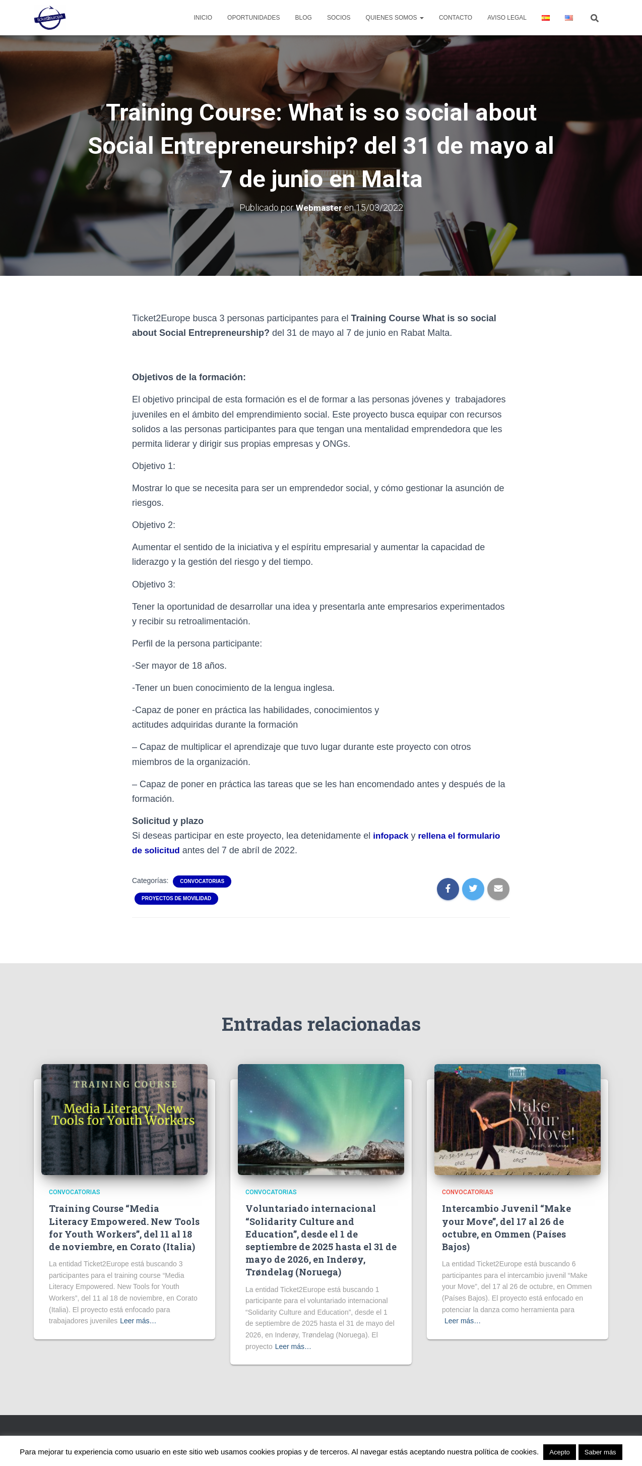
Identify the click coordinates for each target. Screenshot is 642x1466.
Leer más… (138, 1321)
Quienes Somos (395, 17)
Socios (339, 17)
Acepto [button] (559, 1452)
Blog (303, 17)
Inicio (203, 17)
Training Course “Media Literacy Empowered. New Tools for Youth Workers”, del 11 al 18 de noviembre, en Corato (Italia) (124, 1227)
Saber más (600, 1452)
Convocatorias (202, 881)
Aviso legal (507, 17)
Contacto (455, 17)
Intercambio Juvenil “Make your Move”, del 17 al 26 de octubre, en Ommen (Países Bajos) (506, 1227)
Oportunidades (253, 17)
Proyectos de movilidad (176, 898)
